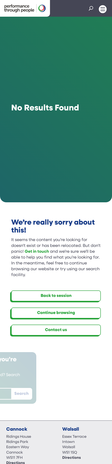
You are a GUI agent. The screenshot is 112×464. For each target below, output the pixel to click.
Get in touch (37, 252)
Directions (71, 458)
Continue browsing (56, 313)
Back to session (56, 296)
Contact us (56, 330)
